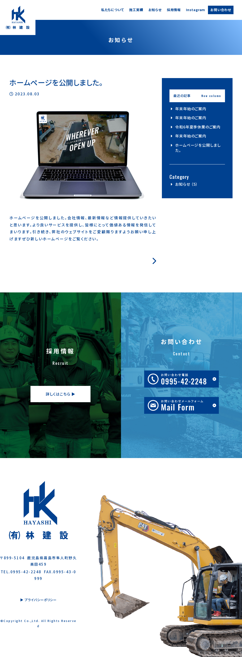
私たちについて (112, 9)
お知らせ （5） (186, 184)
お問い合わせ (220, 9)
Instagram (195, 9)
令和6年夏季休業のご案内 (197, 126)
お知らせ (155, 9)
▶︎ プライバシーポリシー (38, 599)
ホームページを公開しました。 (198, 147)
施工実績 (136, 9)
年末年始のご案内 (190, 108)
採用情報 (174, 9)
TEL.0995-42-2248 (21, 571)
